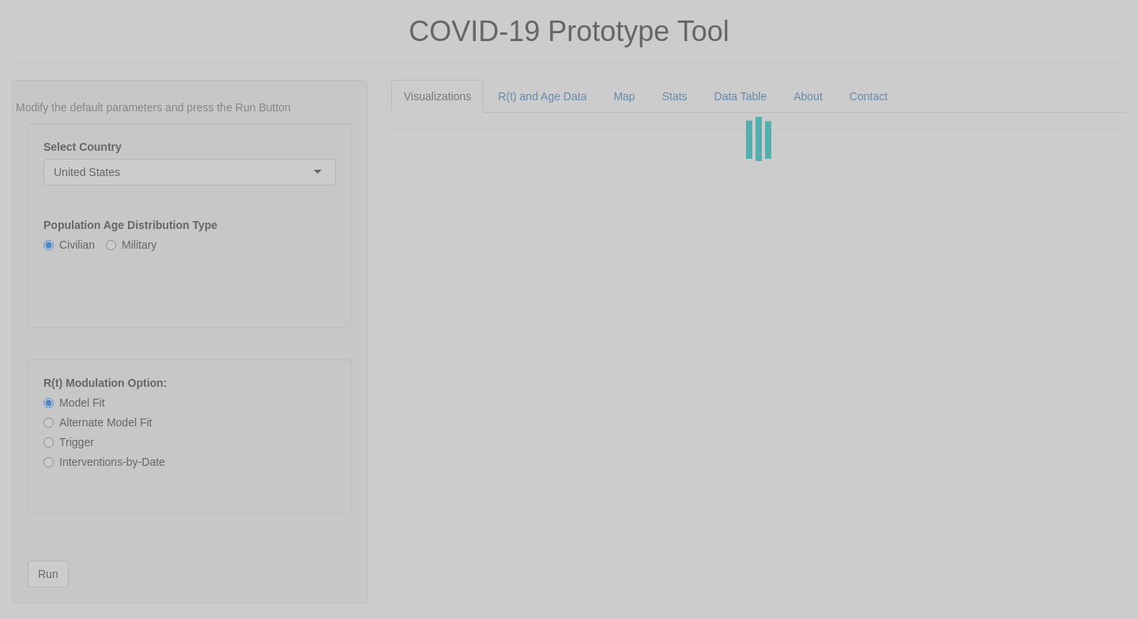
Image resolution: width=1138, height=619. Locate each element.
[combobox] (121, 172)
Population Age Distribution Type (130, 225)
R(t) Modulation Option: (105, 383)
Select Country (82, 147)
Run (48, 574)
